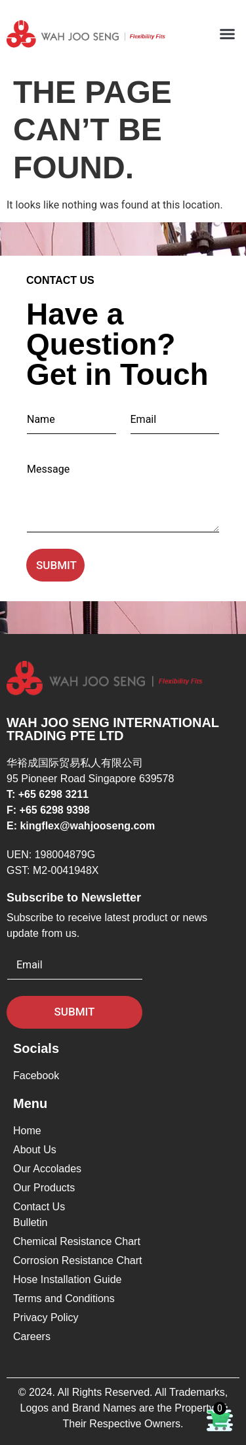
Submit (56, 565)
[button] (227, 34)
